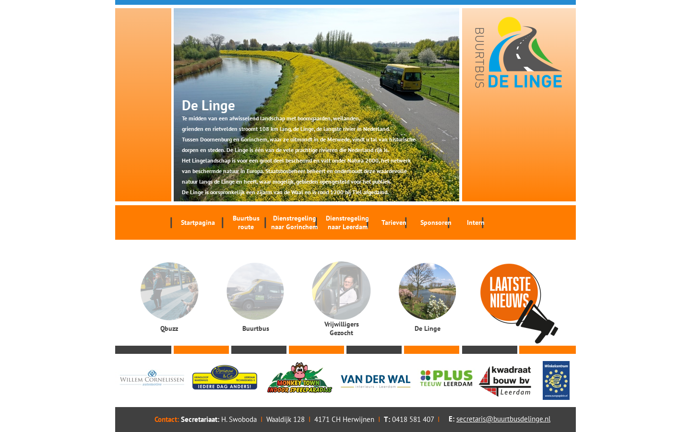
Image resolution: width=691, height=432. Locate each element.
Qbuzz (169, 328)
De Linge (428, 328)
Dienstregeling (294, 222)
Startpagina (198, 222)
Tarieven (393, 222)
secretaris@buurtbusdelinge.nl (503, 418)
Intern (476, 222)
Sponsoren (436, 222)
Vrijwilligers (341, 328)
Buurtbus (246, 222)
